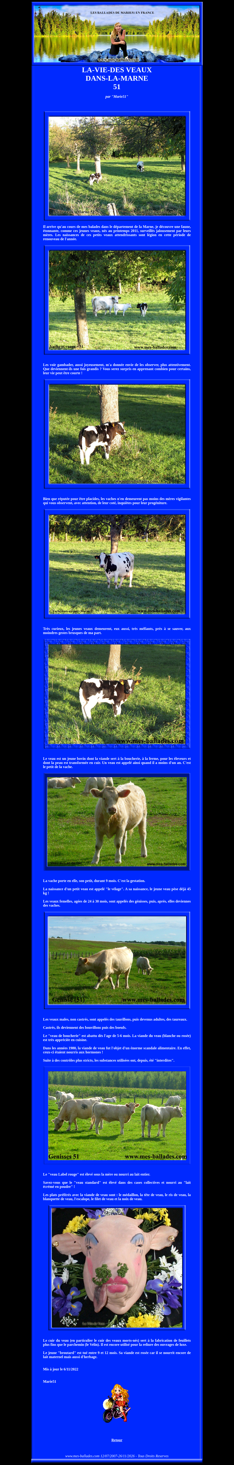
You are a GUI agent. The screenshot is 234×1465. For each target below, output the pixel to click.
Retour (117, 1440)
